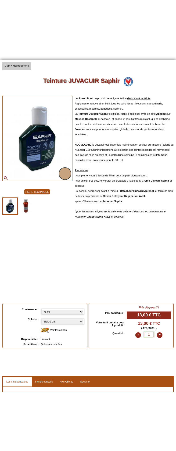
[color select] (63, 321)
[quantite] (149, 334)
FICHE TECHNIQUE (37, 191)
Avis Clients (66, 381)
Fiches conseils (44, 381)
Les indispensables (17, 381)
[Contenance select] (63, 311)
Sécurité (85, 381)
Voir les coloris (53, 330)
